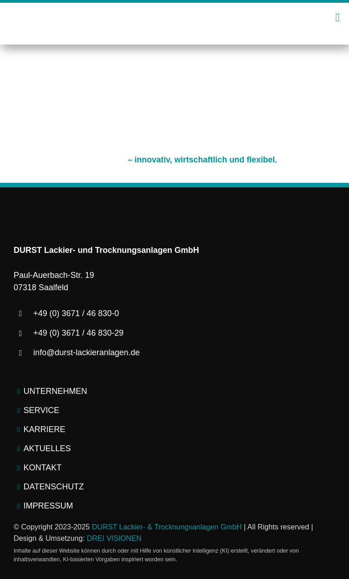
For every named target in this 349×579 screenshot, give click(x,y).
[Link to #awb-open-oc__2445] (337, 17)
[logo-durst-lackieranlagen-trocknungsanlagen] (174, 13)
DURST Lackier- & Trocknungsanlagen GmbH (167, 527)
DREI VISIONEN (114, 538)
